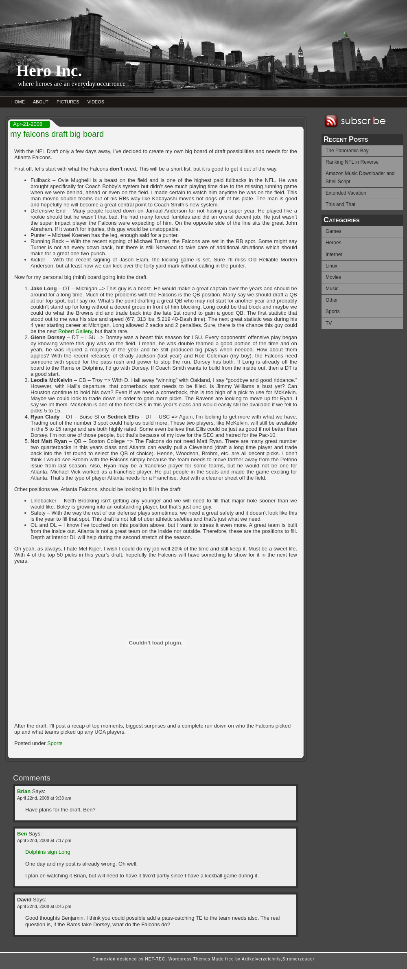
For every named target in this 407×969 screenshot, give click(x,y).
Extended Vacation (346, 193)
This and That (340, 204)
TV (329, 323)
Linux (331, 266)
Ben (22, 834)
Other (332, 300)
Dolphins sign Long (47, 852)
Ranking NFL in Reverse (352, 162)
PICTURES (68, 101)
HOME (18, 101)
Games (333, 231)
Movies (333, 277)
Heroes (333, 243)
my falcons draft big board (57, 133)
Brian (24, 791)
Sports (333, 311)
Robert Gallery (75, 331)
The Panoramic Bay (347, 150)
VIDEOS (96, 101)
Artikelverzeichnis (261, 959)
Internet (334, 254)
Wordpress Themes (189, 959)
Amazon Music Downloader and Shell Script (360, 177)
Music (332, 289)
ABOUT (40, 101)
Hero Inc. (49, 70)
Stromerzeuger (298, 959)
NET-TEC (155, 959)
